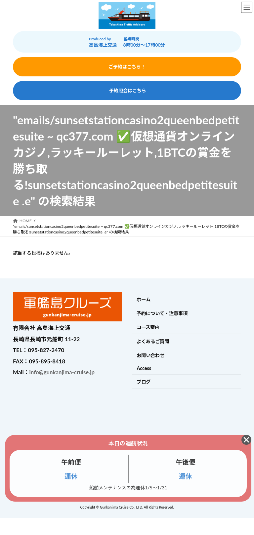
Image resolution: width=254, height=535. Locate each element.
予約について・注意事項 (162, 313)
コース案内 (148, 327)
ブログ (143, 382)
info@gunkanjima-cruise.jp (62, 372)
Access (144, 368)
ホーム (143, 299)
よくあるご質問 (153, 341)
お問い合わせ (150, 355)
